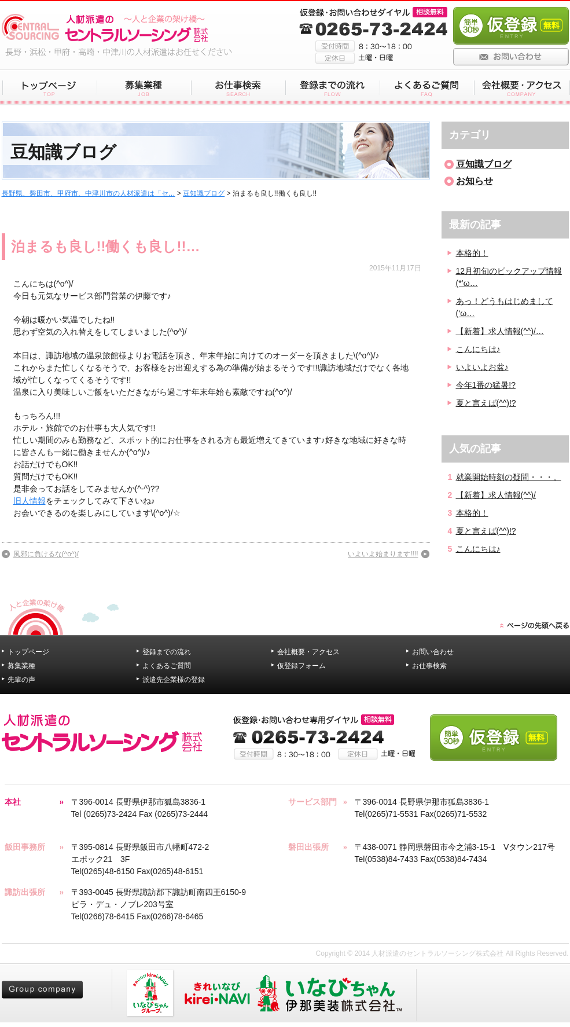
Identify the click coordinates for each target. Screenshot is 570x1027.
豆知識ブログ (204, 193)
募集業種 (21, 666)
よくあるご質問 (166, 666)
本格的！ (472, 253)
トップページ (28, 652)
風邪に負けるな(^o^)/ (46, 554)
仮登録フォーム (301, 666)
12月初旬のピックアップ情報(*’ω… (509, 277)
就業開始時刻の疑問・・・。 (508, 477)
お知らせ (474, 181)
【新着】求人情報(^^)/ (496, 495)
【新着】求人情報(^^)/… (500, 331)
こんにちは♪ (478, 349)
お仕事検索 (429, 666)
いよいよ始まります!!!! (383, 554)
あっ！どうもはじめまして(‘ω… (504, 307)
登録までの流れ (166, 652)
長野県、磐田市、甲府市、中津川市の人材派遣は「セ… (88, 193)
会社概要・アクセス (308, 652)
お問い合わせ (433, 652)
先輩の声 (21, 680)
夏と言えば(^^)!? (486, 403)
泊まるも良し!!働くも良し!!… (105, 246)
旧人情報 (29, 500)
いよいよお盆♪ (482, 367)
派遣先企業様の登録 (173, 680)
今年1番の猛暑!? (486, 385)
